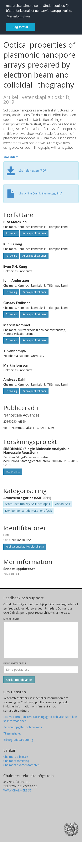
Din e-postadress (14, 663)
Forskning (11, 233)
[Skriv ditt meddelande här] (41, 640)
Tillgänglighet (12, 733)
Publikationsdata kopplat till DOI (25, 546)
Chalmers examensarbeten (21, 765)
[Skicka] (19, 679)
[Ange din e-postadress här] (41, 669)
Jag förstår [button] (20, 27)
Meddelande (11, 619)
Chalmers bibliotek (15, 757)
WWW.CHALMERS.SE (17, 790)
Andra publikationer (34, 233)
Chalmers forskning (16, 761)
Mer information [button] (18, 16)
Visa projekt (13, 471)
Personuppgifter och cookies (22, 727)
